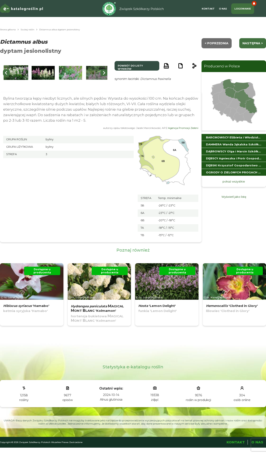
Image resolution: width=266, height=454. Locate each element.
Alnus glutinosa (111, 399)
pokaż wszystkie (234, 181)
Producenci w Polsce (222, 66)
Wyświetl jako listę (233, 196)
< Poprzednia (216, 43)
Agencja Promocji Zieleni (183, 128)
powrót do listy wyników (130, 67)
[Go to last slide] (6, 72)
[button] (43, 72)
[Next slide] (104, 72)
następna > (252, 43)
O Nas (223, 8)
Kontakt (208, 8)
